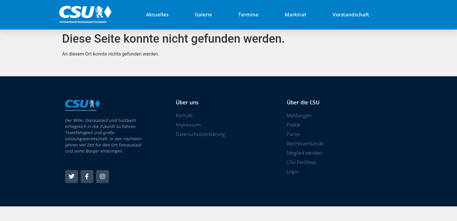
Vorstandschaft (351, 14)
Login (293, 171)
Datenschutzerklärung (200, 134)
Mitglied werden (304, 153)
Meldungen (299, 115)
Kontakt (184, 115)
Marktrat (295, 14)
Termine (248, 14)
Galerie (203, 14)
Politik (293, 125)
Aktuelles (157, 14)
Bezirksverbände (305, 143)
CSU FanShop (301, 162)
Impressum (188, 125)
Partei (293, 134)
